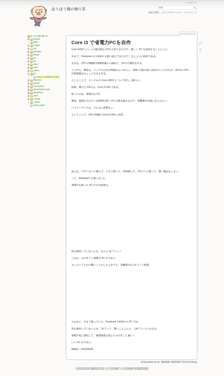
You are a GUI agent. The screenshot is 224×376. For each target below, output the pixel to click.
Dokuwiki (37, 51)
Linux (35, 67)
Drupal (36, 55)
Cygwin (36, 45)
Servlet (36, 83)
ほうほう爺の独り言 (39, 36)
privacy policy (39, 105)
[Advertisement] (45, 162)
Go (34, 61)
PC (34, 74)
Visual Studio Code (41, 89)
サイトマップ (190, 12)
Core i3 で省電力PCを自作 (48, 77)
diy (35, 48)
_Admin (36, 102)
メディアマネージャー (171, 12)
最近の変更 (154, 12)
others (36, 70)
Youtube (36, 99)
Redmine (37, 80)
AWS (35, 42)
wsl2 (36, 96)
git (34, 58)
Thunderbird (38, 86)
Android (36, 39)
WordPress (38, 92)
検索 (195, 7)
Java (35, 64)
